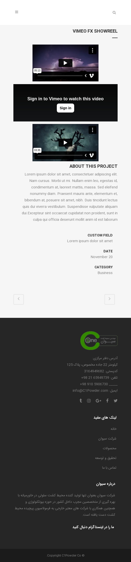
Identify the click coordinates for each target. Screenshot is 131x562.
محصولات (109, 448)
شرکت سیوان (107, 439)
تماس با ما (109, 468)
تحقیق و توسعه (105, 458)
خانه (113, 429)
